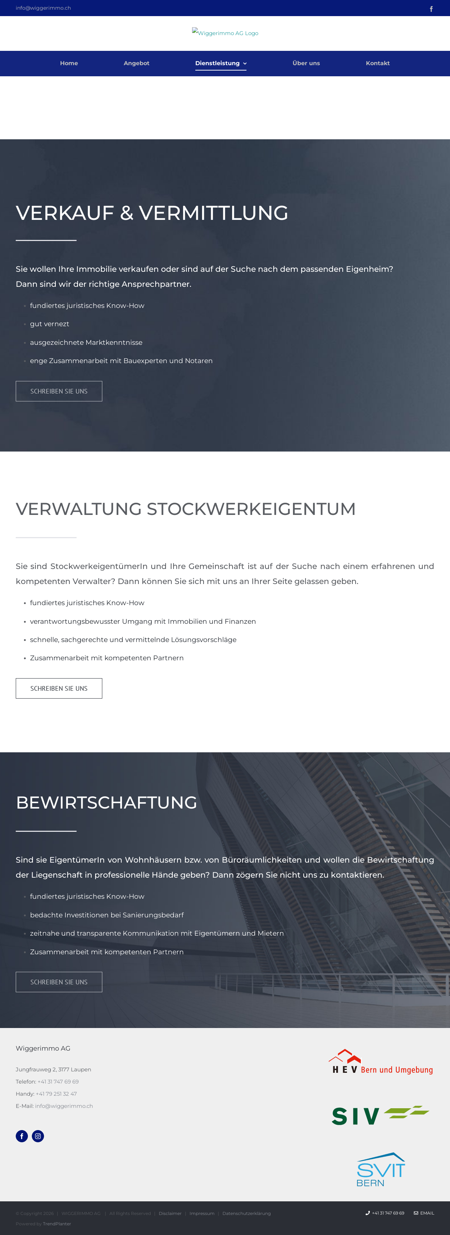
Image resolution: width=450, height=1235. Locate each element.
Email (424, 1213)
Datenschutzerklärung (246, 1213)
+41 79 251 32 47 (56, 1093)
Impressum (202, 1213)
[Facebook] (22, 1136)
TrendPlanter (57, 1223)
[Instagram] (38, 1136)
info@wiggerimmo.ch (43, 8)
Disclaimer (170, 1213)
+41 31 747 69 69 (58, 1081)
